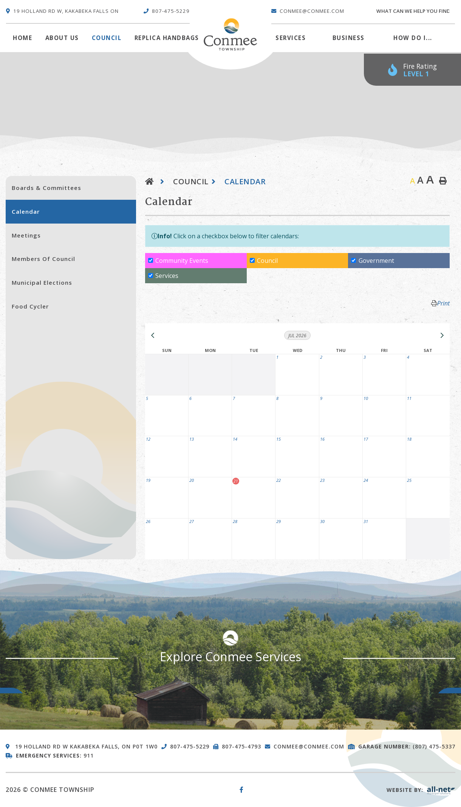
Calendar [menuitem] (26, 211)
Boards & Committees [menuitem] (46, 187)
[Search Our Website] (415, 11)
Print (443, 303)
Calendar (245, 181)
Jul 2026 (297, 335)
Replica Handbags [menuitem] (167, 38)
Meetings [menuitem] (26, 235)
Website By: (421, 789)
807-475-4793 (241, 746)
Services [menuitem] (290, 38)
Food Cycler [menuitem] (30, 306)
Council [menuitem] (107, 38)
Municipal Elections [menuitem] (42, 282)
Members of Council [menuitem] (43, 258)
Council (191, 181)
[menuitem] (22, 38)
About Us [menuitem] (62, 38)
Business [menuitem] (349, 38)
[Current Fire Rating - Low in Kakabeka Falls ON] (412, 70)
